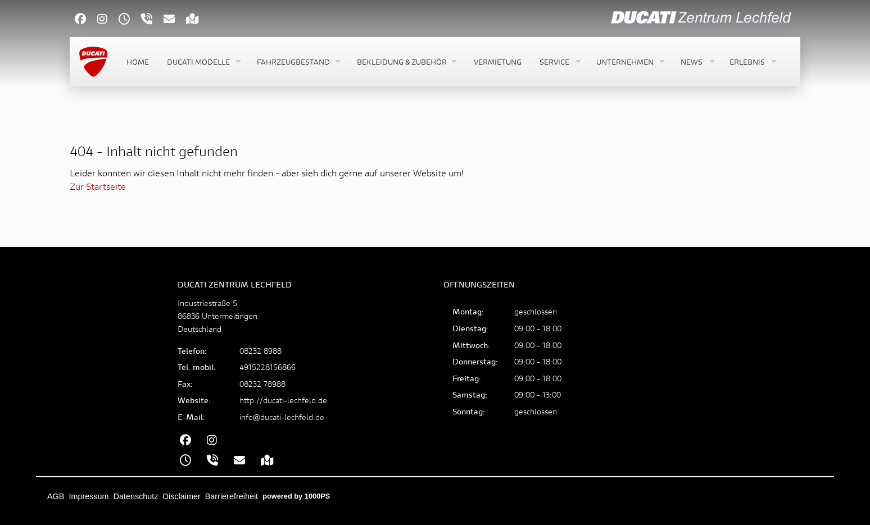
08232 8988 (260, 350)
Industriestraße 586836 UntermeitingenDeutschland (217, 316)
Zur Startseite (98, 186)
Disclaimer (182, 496)
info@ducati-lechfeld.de (281, 417)
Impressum (88, 496)
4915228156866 (267, 367)
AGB (55, 496)
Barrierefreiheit (231, 496)
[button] (202, 62)
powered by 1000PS (296, 496)
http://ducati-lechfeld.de (283, 400)
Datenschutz (136, 496)
